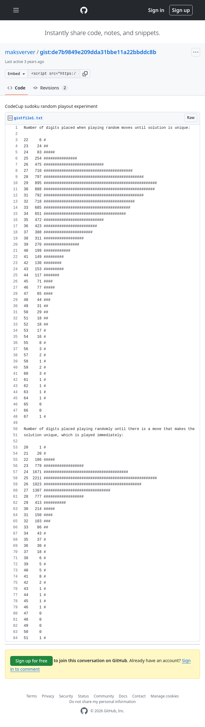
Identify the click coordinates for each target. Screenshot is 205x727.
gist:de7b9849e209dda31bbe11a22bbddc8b (98, 52)
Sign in (156, 10)
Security (66, 696)
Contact (139, 696)
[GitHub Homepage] (84, 711)
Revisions (50, 88)
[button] (85, 73)
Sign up (181, 10)
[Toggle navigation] (16, 10)
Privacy (48, 696)
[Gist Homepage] (84, 10)
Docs (123, 696)
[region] (102, 383)
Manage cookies (165, 696)
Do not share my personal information (102, 701)
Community (104, 696)
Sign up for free (31, 661)
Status (83, 696)
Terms (31, 696)
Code (16, 88)
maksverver (20, 52)
